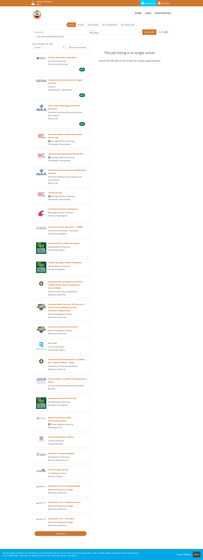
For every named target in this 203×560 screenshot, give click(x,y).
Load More (60, 533)
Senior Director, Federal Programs (64, 243)
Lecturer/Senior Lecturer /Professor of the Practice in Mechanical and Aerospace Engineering (66, 307)
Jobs (148, 13)
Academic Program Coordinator (63, 209)
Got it (196, 554)
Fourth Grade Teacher (58, 469)
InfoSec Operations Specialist (62, 57)
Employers (164, 3)
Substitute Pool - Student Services (64, 502)
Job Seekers (148, 3)
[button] (163, 32)
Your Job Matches (110, 24)
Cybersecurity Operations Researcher (65, 153)
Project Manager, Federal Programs (65, 262)
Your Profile (163, 13)
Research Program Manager (61, 453)
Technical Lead (55, 192)
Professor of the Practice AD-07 (63, 326)
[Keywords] (60, 32)
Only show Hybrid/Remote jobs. (50, 36)
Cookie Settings (183, 554)
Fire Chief (52, 343)
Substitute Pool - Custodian (61, 518)
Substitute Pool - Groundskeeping (64, 486)
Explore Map (93, 24)
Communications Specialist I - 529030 (65, 227)
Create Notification (77, 47)
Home (138, 13)
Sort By (37, 47)
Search (71, 24)
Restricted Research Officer (61, 437)
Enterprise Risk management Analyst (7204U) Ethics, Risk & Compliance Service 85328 (65, 284)
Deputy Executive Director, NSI (62, 398)
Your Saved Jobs (128, 24)
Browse (81, 24)
